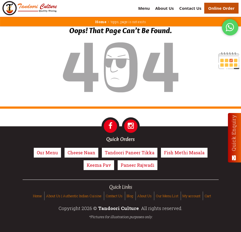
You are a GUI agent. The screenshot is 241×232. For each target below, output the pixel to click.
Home (100, 21)
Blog (130, 195)
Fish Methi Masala (184, 152)
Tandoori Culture (118, 208)
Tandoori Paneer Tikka (129, 152)
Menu (144, 8)
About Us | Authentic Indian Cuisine (74, 195)
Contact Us (190, 8)
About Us (164, 8)
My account (191, 195)
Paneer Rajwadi (137, 165)
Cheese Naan (81, 152)
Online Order (221, 8)
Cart (208, 195)
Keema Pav (99, 165)
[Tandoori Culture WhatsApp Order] (230, 28)
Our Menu (47, 152)
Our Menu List (167, 195)
